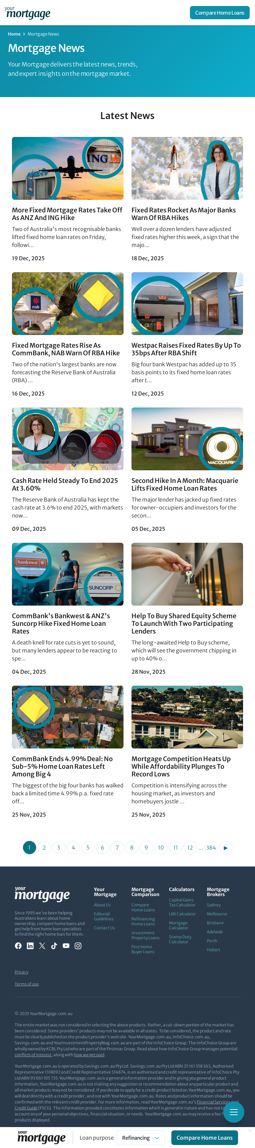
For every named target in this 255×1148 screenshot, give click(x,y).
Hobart (213, 949)
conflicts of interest (33, 1054)
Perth (212, 940)
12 (190, 847)
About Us (102, 904)
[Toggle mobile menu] (233, 1112)
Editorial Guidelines (104, 916)
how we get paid (89, 1054)
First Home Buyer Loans (142, 949)
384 (211, 847)
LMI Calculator (182, 913)
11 (175, 847)
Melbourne (217, 913)
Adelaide (215, 931)
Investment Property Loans (145, 935)
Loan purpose (97, 1137)
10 (161, 847)
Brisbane (215, 922)
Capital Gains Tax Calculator (182, 902)
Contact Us (104, 927)
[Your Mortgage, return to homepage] (28, 12)
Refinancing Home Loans (143, 921)
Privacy (21, 972)
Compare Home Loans (219, 13)
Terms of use (27, 983)
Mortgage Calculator (178, 925)
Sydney (213, 904)
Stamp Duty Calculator (180, 939)
